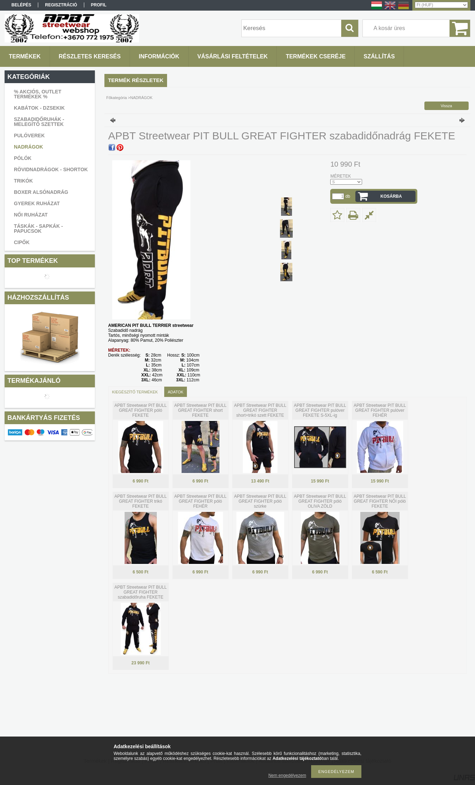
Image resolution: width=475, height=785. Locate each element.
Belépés (21, 4)
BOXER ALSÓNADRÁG (41, 192)
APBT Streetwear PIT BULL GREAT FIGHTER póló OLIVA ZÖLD (320, 501)
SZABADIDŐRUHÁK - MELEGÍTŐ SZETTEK (39, 121)
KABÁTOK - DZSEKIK (39, 108)
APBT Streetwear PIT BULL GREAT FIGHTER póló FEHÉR (200, 501)
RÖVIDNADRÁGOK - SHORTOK (51, 169)
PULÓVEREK (29, 135)
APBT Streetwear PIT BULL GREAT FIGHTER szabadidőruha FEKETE (140, 592)
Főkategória (116, 98)
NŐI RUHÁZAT (30, 215)
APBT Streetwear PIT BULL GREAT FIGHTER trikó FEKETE (140, 501)
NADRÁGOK (28, 147)
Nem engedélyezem (287, 775)
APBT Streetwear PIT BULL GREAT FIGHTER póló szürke (260, 501)
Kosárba (391, 196)
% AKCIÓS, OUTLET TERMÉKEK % (37, 94)
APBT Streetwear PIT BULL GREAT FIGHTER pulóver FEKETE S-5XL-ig (320, 410)
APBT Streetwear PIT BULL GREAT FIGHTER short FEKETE (200, 410)
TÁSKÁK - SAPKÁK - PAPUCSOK (38, 228)
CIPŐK (21, 242)
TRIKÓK (23, 181)
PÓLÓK (23, 158)
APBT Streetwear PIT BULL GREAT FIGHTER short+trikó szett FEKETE (260, 410)
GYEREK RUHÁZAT (37, 203)
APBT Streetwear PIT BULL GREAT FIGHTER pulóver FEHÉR (380, 410)
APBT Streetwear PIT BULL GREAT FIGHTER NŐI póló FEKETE (380, 501)
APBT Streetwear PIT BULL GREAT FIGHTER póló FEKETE (140, 410)
